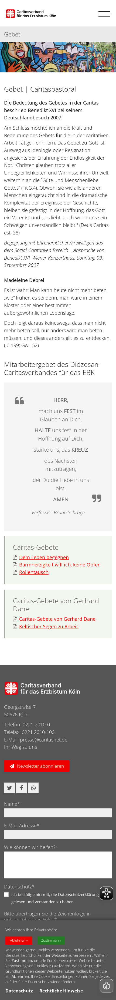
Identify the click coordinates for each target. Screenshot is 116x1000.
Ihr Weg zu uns (20, 747)
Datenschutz (19, 991)
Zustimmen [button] (50, 940)
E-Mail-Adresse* (21, 825)
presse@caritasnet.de (43, 739)
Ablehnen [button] (17, 940)
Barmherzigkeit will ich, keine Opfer (56, 565)
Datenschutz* (19, 886)
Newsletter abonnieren (40, 766)
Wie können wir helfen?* (31, 847)
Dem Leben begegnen (41, 557)
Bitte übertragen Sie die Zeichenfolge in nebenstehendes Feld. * (47, 916)
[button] (9, 788)
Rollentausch (31, 572)
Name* (12, 804)
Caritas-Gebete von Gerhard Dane (54, 619)
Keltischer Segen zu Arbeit (45, 626)
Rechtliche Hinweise (61, 991)
